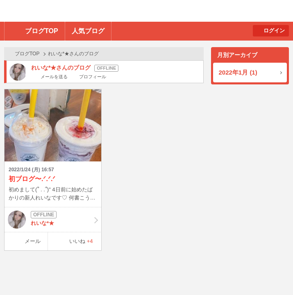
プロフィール (92, 76)
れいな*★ (53, 220)
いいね (81, 241)
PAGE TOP (270, 272)
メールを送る (54, 76)
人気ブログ (88, 30)
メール (33, 241)
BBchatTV (117, 11)
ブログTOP (41, 30)
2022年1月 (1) (238, 72)
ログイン (274, 30)
